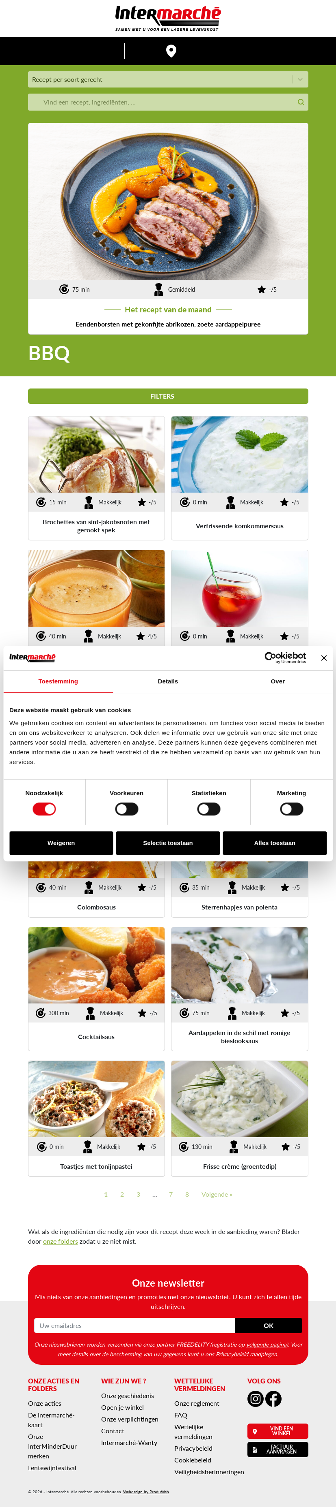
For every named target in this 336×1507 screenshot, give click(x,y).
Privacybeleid (193, 1448)
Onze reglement (196, 1403)
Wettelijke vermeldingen (193, 1431)
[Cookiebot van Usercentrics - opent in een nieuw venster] (270, 658)
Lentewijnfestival (52, 1467)
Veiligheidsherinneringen (209, 1471)
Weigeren (61, 842)
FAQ (180, 1414)
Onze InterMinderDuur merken (52, 1446)
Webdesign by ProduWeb (146, 1492)
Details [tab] (168, 681)
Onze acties (44, 1403)
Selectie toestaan (168, 842)
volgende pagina (266, 1344)
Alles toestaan (274, 842)
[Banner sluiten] (324, 658)
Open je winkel (122, 1407)
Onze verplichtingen (129, 1419)
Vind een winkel (273, 1431)
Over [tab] (278, 681)
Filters (168, 396)
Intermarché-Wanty (129, 1442)
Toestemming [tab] (58, 681)
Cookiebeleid (192, 1459)
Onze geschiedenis (127, 1395)
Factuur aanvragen (275, 1449)
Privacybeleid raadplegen (246, 1354)
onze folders (60, 1241)
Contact (112, 1430)
